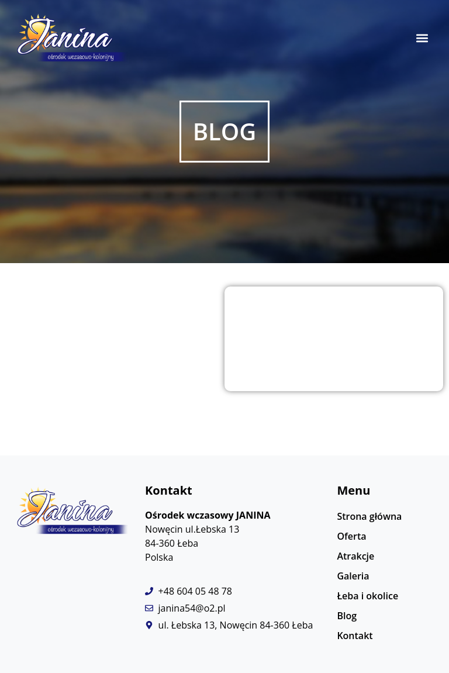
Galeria (353, 576)
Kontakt (354, 635)
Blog (347, 615)
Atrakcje (355, 556)
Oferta (351, 536)
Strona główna (369, 516)
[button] (422, 38)
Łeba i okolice (367, 595)
